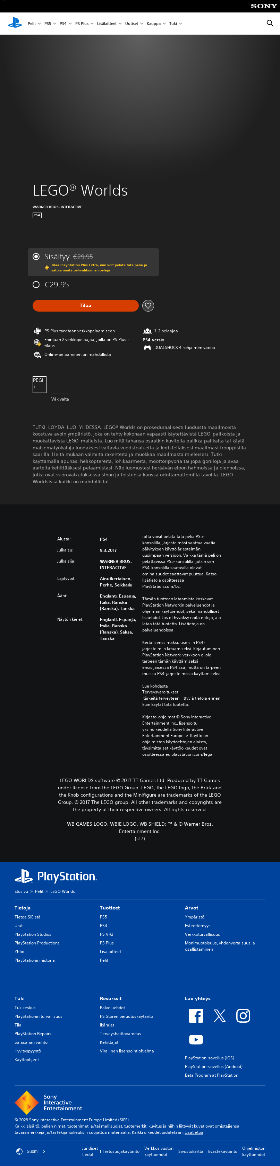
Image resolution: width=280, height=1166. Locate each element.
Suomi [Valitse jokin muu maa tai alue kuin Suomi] (31, 1151)
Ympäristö (194, 917)
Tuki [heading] (20, 998)
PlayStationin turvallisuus (38, 1016)
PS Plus (81, 23)
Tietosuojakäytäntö (121, 1151)
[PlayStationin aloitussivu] (15, 23)
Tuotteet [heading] (110, 908)
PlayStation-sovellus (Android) (214, 1066)
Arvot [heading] (191, 908)
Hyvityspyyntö (28, 1051)
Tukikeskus (25, 1008)
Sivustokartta (190, 1151)
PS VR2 (106, 934)
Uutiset (131, 23)
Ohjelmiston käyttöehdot (253, 1151)
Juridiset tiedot (90, 1151)
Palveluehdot (112, 1008)
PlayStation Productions (37, 943)
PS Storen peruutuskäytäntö (126, 1016)
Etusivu (21, 891)
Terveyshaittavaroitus (120, 1034)
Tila (18, 1025)
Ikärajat (107, 1025)
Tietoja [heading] (23, 908)
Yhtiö (19, 951)
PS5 (47, 23)
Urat (19, 926)
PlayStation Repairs (33, 1034)
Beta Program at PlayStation (211, 1075)
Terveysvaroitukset (160, 692)
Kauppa (154, 23)
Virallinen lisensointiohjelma (127, 1051)
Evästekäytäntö (222, 1151)
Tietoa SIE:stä (28, 917)
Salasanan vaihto (31, 1042)
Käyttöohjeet (27, 1059)
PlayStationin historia (35, 960)
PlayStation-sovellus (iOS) (209, 1058)
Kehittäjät (109, 1042)
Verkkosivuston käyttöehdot (158, 1151)
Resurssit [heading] (110, 998)
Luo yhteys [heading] (198, 998)
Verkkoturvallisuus (202, 934)
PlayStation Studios (33, 934)
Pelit (32, 23)
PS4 (63, 23)
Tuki (173, 23)
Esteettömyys (198, 926)
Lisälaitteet (107, 23)
